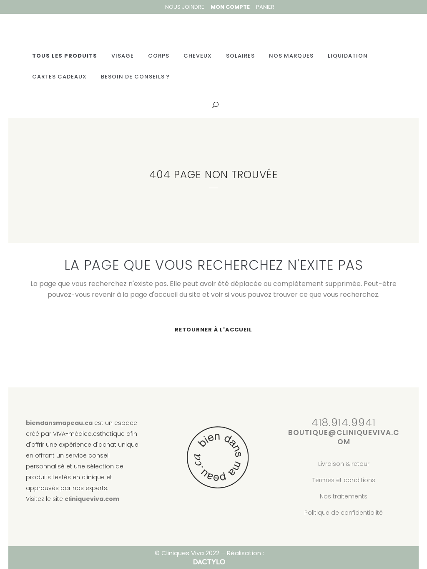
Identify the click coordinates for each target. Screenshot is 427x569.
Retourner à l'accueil (213, 330)
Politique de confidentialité (343, 512)
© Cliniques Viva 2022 (187, 553)
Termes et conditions (343, 480)
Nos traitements (343, 496)
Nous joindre (184, 7)
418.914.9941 (343, 423)
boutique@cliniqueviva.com (343, 437)
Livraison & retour (343, 464)
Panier (265, 7)
